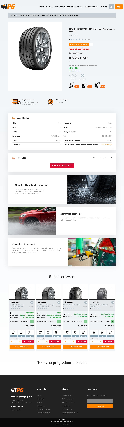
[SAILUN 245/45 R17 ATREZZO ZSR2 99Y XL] (102, 292)
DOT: (12, 313)
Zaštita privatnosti (67, 399)
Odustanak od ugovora (44, 409)
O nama (79, 7)
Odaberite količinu (14, 339)
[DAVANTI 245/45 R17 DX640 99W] (75, 292)
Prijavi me (100, 406)
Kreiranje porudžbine (68, 402)
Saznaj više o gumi (21, 347)
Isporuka (39, 402)
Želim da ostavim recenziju (62, 165)
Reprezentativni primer (75, 71)
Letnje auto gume (23, 15)
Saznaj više (65, 424)
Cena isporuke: (15, 315)
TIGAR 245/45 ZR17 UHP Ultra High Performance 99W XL (60, 15)
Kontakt (103, 7)
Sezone (41, 7)
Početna (12, 15)
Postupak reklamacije (43, 413)
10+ (113, 321)
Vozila (48, 7)
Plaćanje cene (66, 396)
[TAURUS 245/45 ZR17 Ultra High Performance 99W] (22, 292)
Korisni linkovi (59, 7)
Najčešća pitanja (91, 7)
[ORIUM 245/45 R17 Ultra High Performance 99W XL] (48, 292)
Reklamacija (65, 406)
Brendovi (70, 7)
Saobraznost (41, 406)
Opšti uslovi (40, 399)
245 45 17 (35, 15)
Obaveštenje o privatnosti (70, 413)
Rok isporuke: (15, 317)
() (120, 7)
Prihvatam (58, 424)
